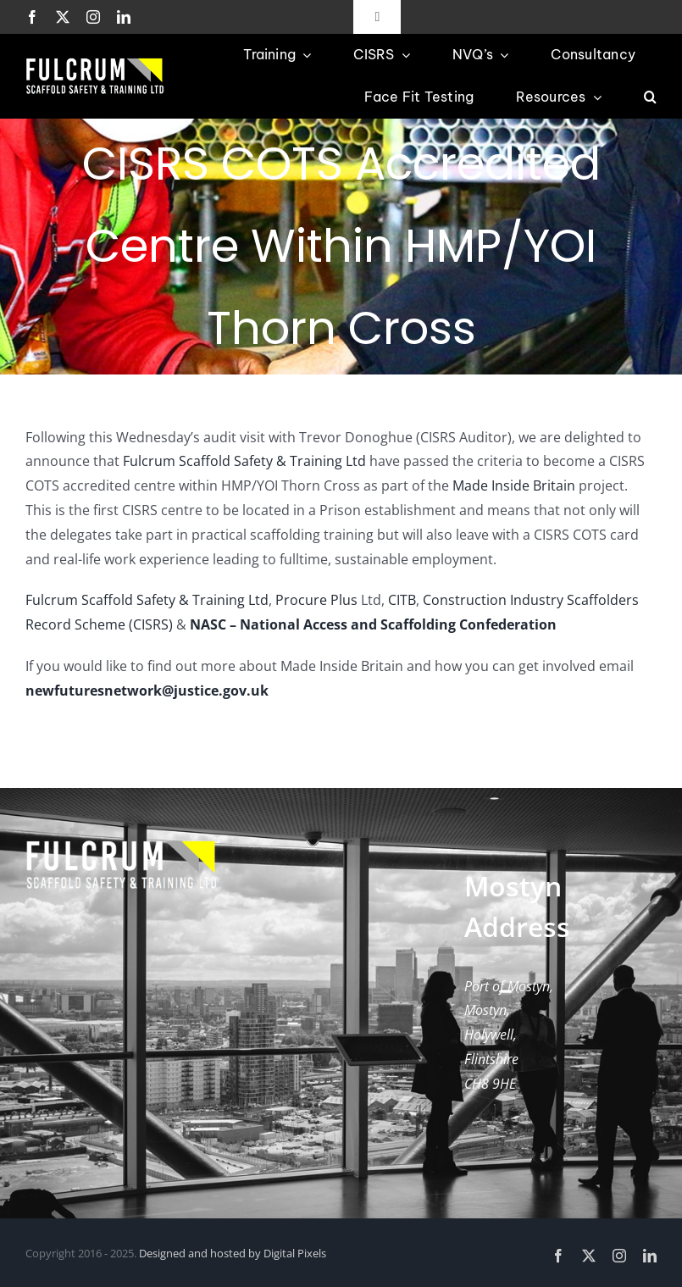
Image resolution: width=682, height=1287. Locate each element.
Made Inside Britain (513, 485)
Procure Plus (316, 600)
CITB (402, 600)
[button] (650, 97)
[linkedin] (123, 17)
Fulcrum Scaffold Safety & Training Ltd (244, 461)
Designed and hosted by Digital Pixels (232, 1253)
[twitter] (62, 17)
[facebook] (32, 17)
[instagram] (93, 17)
